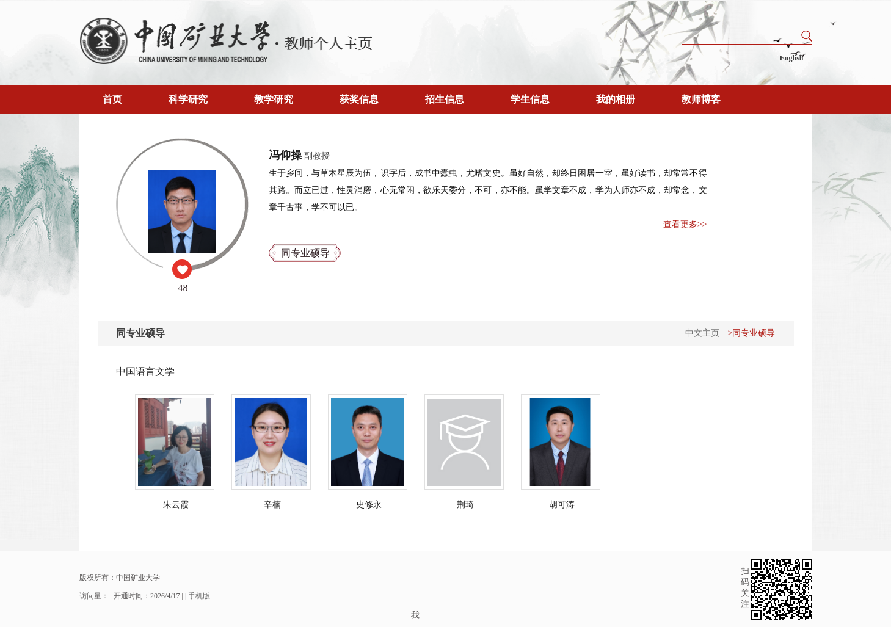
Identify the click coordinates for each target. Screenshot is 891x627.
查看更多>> (685, 224)
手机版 (199, 596)
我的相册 (615, 99)
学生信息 (530, 99)
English (792, 58)
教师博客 (701, 99)
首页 (112, 99)
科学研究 (188, 99)
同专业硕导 (305, 253)
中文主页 (702, 333)
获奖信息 (359, 99)
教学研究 (273, 99)
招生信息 (444, 99)
